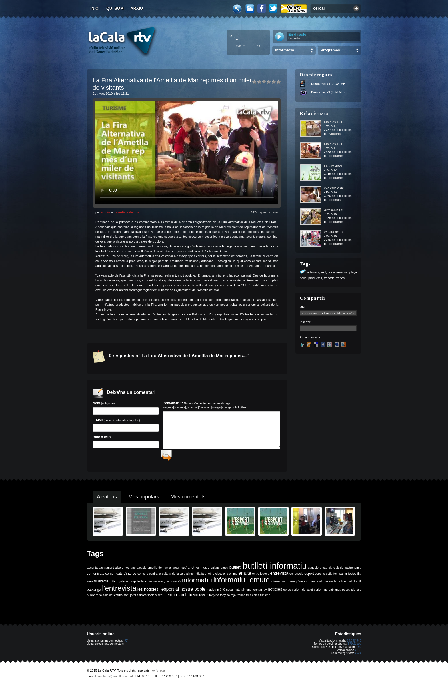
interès (275, 583)
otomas (335, 199)
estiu (329, 575)
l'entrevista (119, 590)
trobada (329, 278)
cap (324, 569)
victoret (335, 133)
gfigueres (336, 155)
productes (315, 278)
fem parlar (340, 575)
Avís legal (159, 672)
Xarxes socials (310, 337)
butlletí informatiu (275, 567)
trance (241, 597)
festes (352, 575)
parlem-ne (321, 591)
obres (287, 591)
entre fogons (260, 575)
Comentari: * (205, 405)
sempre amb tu (178, 596)
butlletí (235, 569)
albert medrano (125, 569)
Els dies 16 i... (334, 122)
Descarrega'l (320, 83)
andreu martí (178, 569)
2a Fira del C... (334, 232)
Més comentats (188, 499)
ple (353, 591)
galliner (123, 583)
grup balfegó (138, 583)
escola (299, 575)
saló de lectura (113, 597)
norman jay (259, 591)
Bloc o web (126, 441)
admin (105, 212)
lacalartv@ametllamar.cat (115, 678)
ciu (330, 569)
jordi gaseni (325, 583)
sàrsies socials (147, 597)
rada (99, 597)
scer (160, 597)
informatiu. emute (241, 582)
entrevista (279, 575)
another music (198, 570)
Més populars (143, 499)
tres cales (252, 597)
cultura (166, 575)
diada (200, 575)
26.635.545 (354, 642)
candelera (314, 569)
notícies (275, 591)
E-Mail (126, 425)
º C (234, 37)
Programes (330, 50)
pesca (346, 591)
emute (245, 575)
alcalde (142, 569)
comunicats (95, 576)
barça (224, 569)
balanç (215, 569)
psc (358, 591)
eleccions (221, 575)
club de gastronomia (347, 569)
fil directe (101, 583)
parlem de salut (302, 591)
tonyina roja (228, 597)
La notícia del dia (126, 212)
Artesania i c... (334, 210)
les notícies (148, 591)
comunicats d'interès (120, 576)
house (152, 583)
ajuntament (106, 569)
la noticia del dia (345, 583)
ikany (161, 583)
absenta (92, 569)
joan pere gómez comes (298, 583)
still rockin (200, 597)
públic (91, 597)
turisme (265, 597)
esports (320, 575)
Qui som (115, 8)
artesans (313, 272)
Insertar (305, 322)
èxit (323, 272)
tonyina (214, 597)
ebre (211, 575)
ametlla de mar (157, 569)
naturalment (243, 591)
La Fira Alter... (334, 166)
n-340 (221, 591)
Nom (126, 408)
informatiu (197, 582)
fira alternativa (337, 272)
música (211, 591)
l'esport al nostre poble (182, 591)
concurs (142, 575)
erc (291, 575)
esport (309, 576)
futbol (113, 583)
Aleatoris (107, 499)
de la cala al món (183, 575)
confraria (155, 575)
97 (125, 642)
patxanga (335, 591)
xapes (340, 278)
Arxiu (137, 8)
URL (303, 307)
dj (206, 575)
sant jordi (130, 597)
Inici (94, 8)
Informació (284, 50)
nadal (229, 591)
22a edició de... (335, 188)
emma (233, 575)
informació (174, 583)
